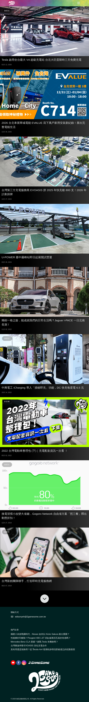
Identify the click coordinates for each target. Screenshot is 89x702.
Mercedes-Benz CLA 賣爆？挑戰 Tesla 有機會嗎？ (34, 642)
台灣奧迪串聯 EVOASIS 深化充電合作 (29, 645)
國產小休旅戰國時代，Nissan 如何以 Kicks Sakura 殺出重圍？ (40, 634)
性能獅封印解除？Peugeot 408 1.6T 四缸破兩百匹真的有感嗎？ (41, 638)
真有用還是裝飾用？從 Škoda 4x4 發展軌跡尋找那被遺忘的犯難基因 (43, 649)
